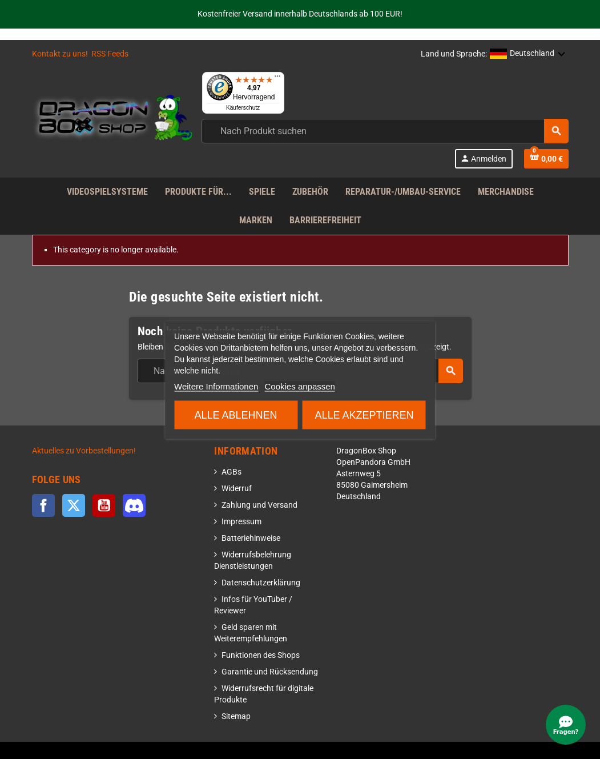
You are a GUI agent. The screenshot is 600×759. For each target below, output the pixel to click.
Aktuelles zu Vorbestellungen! (84, 451)
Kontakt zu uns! (60, 54)
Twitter (73, 505)
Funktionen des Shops (261, 655)
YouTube (103, 505)
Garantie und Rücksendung (270, 672)
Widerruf (237, 488)
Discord (134, 505)
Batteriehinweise (251, 538)
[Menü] (277, 79)
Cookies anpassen (300, 386)
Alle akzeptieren (364, 414)
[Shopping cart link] (546, 158)
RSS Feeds (109, 54)
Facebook (43, 505)
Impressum (241, 522)
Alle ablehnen (236, 414)
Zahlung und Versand (259, 505)
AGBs (231, 472)
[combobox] (385, 131)
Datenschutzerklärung (261, 583)
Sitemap (236, 716)
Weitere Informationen (216, 386)
